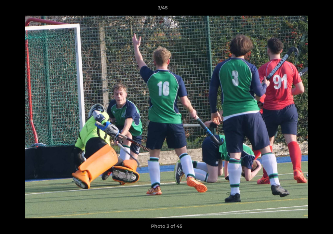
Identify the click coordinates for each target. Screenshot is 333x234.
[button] (306, 9)
